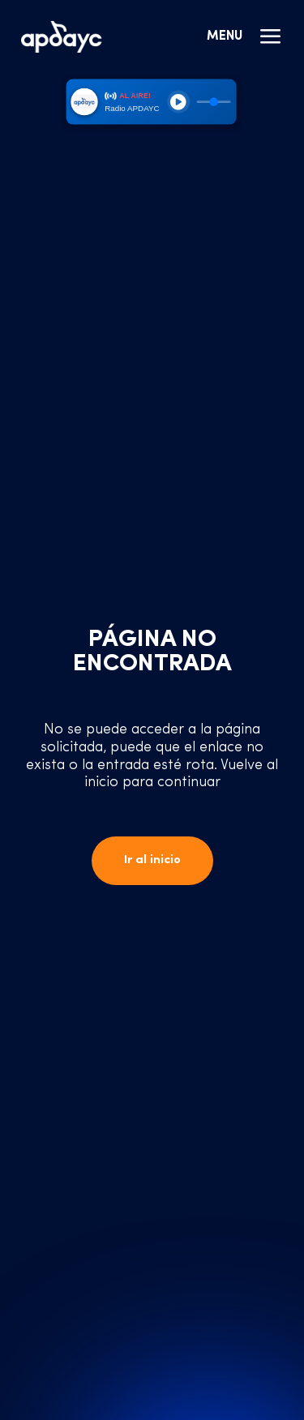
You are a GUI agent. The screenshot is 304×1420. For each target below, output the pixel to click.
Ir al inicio (152, 860)
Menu (245, 36)
